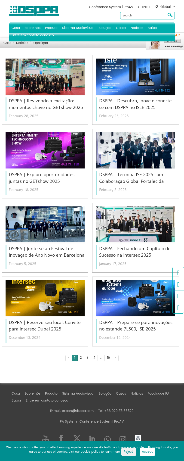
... (101, 357)
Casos (121, 28)
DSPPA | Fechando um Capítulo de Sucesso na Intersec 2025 (135, 252)
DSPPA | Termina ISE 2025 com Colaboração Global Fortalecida (131, 177)
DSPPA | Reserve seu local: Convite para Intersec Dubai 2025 (45, 325)
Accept (147, 451)
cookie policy (90, 451)
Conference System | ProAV (111, 7)
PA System (68, 421)
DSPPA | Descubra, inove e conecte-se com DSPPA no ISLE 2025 (136, 104)
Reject (129, 451)
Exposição (40, 43)
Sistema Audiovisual (78, 28)
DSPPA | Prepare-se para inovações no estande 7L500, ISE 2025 (135, 325)
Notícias (137, 28)
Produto (51, 28)
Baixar (152, 28)
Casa (16, 28)
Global (165, 7)
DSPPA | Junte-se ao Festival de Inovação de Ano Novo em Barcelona (47, 252)
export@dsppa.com (78, 411)
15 (108, 357)
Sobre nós (32, 28)
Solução (105, 28)
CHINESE (144, 7)
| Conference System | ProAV (100, 421)
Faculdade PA (158, 393)
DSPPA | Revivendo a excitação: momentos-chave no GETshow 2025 (46, 104)
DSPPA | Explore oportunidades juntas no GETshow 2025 (41, 177)
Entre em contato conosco (33, 35)
